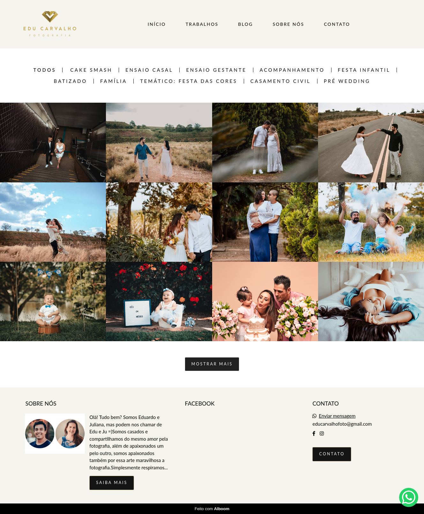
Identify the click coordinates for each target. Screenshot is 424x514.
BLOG (245, 24)
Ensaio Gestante (216, 70)
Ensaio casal (149, 70)
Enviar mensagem (337, 416)
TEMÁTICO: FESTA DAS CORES (188, 81)
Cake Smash (91, 70)
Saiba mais (111, 482)
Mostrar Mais (212, 364)
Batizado (70, 81)
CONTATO (337, 24)
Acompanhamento (292, 70)
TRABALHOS (202, 24)
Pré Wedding (347, 81)
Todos (44, 70)
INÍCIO (157, 24)
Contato (332, 454)
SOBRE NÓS (288, 24)
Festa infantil (364, 70)
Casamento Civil (280, 81)
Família (113, 81)
